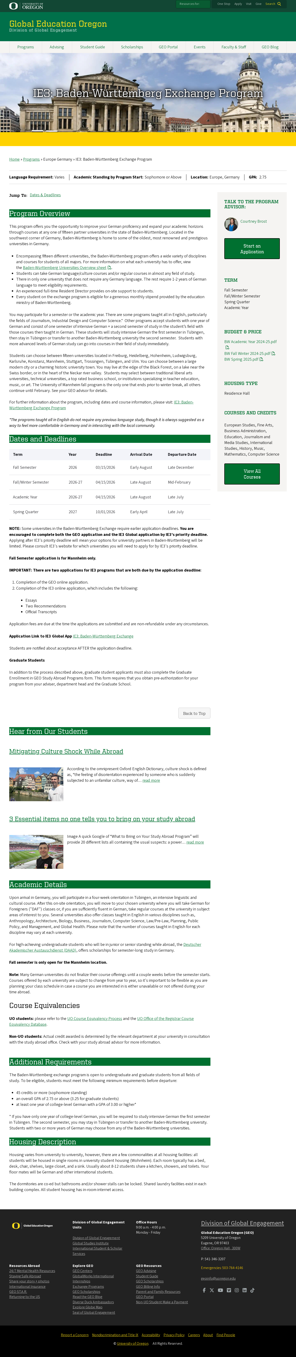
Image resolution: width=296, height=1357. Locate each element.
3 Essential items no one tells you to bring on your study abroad (102, 818)
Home (14, 159)
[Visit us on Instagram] (237, 1290)
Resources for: (190, 4)
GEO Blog (270, 47)
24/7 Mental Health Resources (32, 1270)
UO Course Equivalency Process (94, 1018)
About (208, 1335)
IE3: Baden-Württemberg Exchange (103, 636)
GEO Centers (82, 1270)
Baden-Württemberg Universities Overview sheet (67, 268)
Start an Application (252, 248)
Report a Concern (75, 1335)
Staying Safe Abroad (25, 1276)
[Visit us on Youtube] (220, 1290)
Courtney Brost (253, 221)
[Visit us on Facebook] (204, 1290)
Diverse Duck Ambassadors (93, 1302)
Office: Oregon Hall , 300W (220, 1248)
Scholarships (132, 47)
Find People (225, 1335)
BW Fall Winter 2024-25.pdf (247, 353)
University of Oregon (132, 1343)
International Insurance (27, 1286)
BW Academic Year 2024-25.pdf (250, 342)
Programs (25, 47)
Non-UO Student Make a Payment (162, 1302)
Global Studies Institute (91, 1243)
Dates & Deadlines (45, 195)
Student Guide (92, 47)
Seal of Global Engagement (94, 1312)
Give (259, 4)
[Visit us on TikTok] (252, 1290)
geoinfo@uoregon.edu (218, 1278)
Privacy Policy (174, 1335)
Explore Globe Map (87, 1307)
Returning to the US (24, 1296)
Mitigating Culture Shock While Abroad (66, 751)
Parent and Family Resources (158, 1291)
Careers (194, 1335)
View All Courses (252, 473)
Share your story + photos (29, 1281)
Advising (57, 47)
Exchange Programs (88, 1286)
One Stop (223, 4)
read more (151, 780)
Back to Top (194, 713)
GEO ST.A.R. (18, 1291)
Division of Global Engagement (96, 1238)
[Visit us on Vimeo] (229, 1290)
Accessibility (151, 1335)
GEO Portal (168, 47)
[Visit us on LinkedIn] (245, 1290)
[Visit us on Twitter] (212, 1290)
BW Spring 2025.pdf (241, 359)
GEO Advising (146, 1270)
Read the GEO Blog (87, 1296)
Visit (248, 4)
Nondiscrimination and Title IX (115, 1335)
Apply (238, 4)
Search (270, 4)
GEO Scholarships (86, 1291)
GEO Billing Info (148, 1286)
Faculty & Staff (234, 47)
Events (200, 47)
